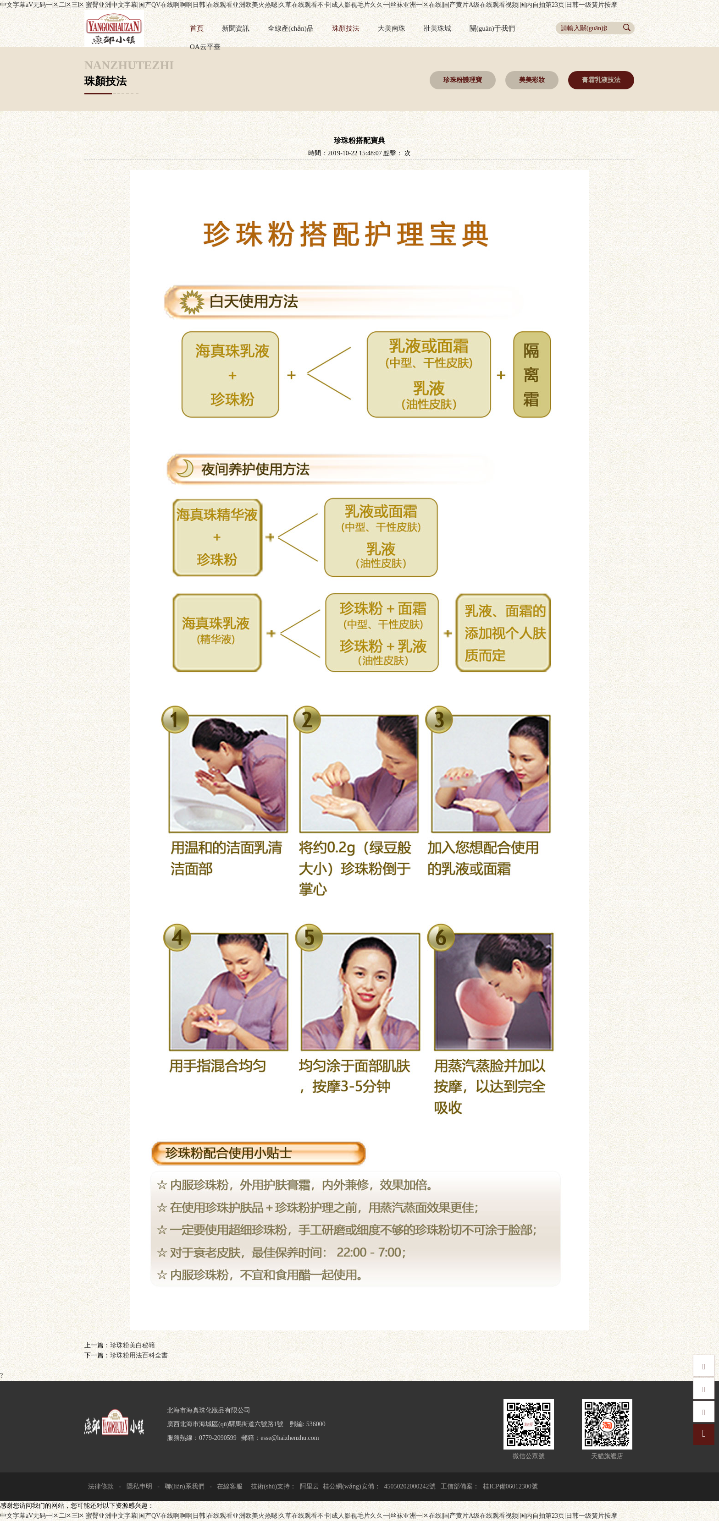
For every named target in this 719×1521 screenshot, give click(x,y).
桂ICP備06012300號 (510, 1486)
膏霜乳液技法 (601, 80)
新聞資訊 (235, 28)
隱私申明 (139, 1486)
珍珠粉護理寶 (462, 80)
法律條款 (101, 1486)
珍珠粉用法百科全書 (139, 1355)
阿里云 (309, 1486)
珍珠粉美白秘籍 (132, 1345)
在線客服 (229, 1486)
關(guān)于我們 (492, 28)
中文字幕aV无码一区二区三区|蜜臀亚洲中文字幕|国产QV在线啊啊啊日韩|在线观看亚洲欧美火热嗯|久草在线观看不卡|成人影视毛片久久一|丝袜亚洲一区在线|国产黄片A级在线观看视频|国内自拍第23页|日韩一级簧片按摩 (308, 4)
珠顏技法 (346, 28)
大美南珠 (391, 28)
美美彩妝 (532, 80)
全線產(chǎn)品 (291, 28)
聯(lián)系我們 (184, 1486)
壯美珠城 (437, 28)
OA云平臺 (205, 46)
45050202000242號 (410, 1486)
